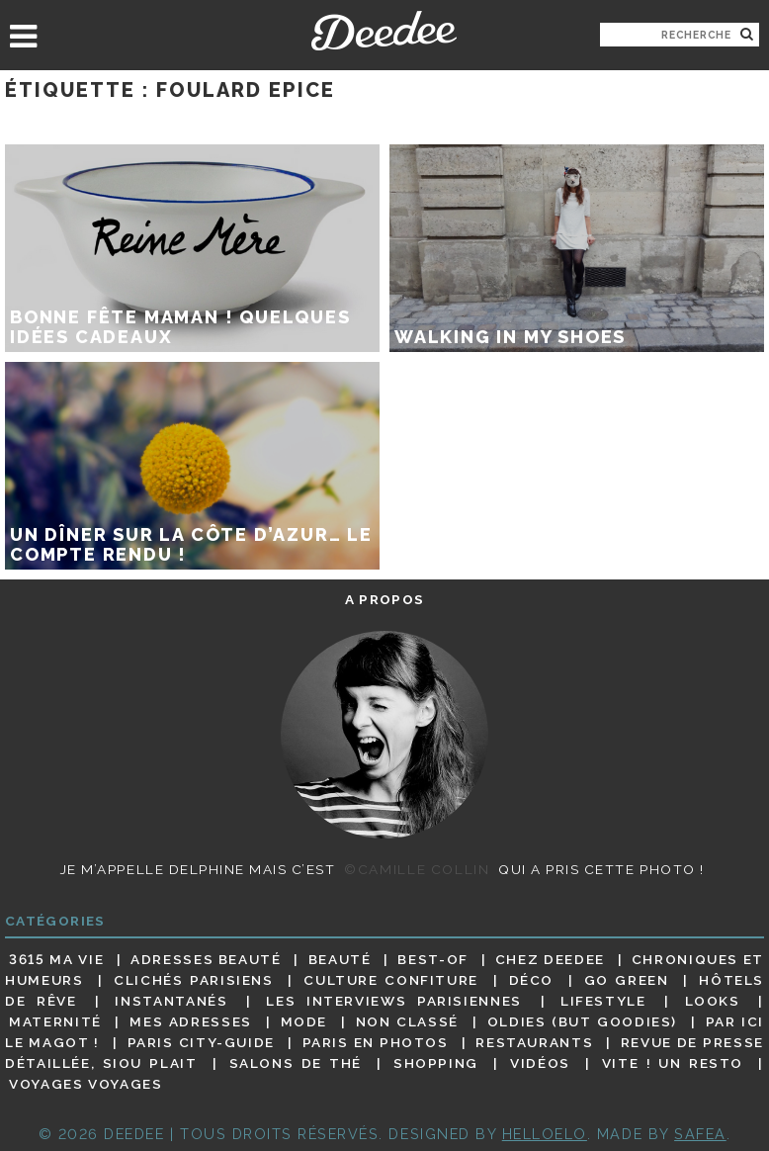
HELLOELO (544, 1133)
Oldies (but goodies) (582, 1021)
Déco (532, 980)
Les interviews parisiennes (394, 1001)
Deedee (384, 30)
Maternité (55, 1021)
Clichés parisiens (194, 980)
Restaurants (534, 1042)
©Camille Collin (416, 869)
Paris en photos (375, 1042)
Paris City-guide (201, 1042)
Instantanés (171, 1001)
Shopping (435, 1063)
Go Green (626, 980)
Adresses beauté (206, 959)
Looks (712, 1001)
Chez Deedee (550, 959)
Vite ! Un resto (672, 1063)
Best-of (432, 959)
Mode (304, 1021)
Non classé (407, 1021)
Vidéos (540, 1063)
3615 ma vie (56, 959)
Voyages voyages (85, 1085)
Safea (700, 1133)
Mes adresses (190, 1021)
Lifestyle (603, 1001)
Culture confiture (390, 980)
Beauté (340, 959)
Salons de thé (295, 1063)
